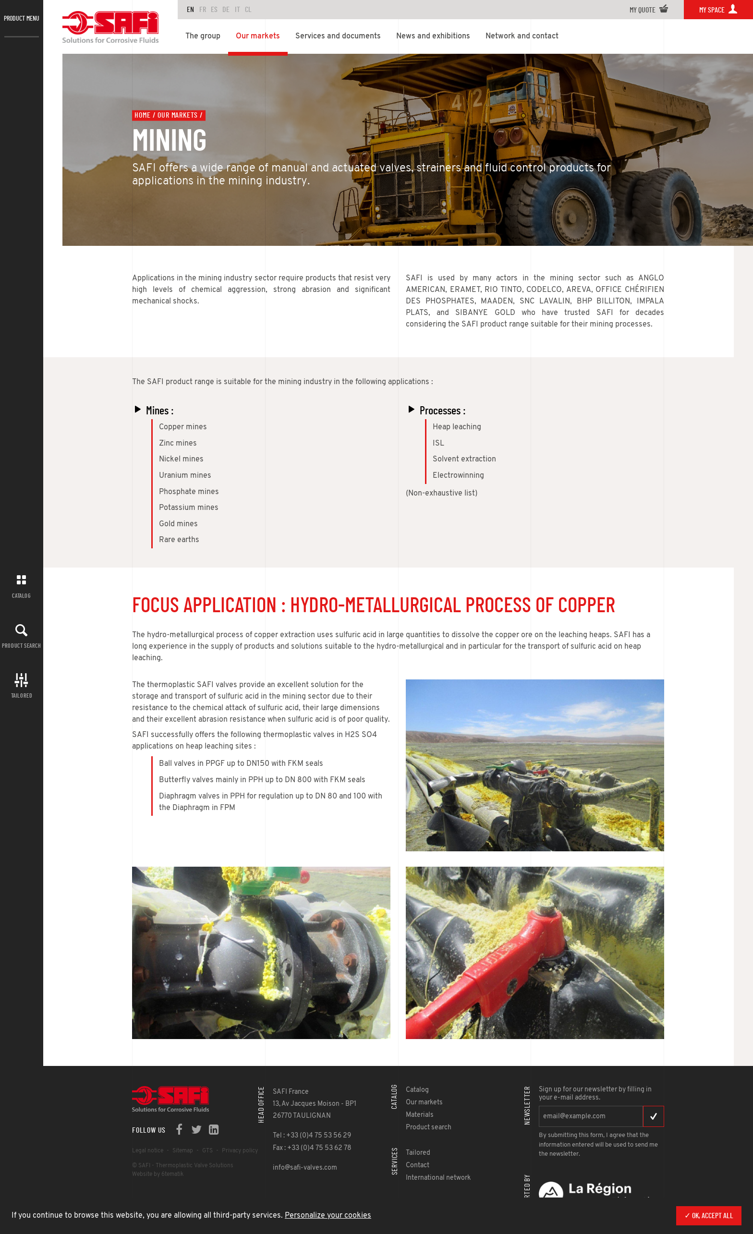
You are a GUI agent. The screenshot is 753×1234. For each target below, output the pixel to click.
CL (248, 9)
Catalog (21, 596)
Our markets (178, 115)
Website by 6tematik (157, 1174)
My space (718, 10)
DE (226, 9)
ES (214, 9)
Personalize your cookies (328, 1216)
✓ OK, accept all (708, 1216)
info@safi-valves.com (305, 1168)
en (190, 9)
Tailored (22, 696)
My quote (649, 10)
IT (237, 9)
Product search (21, 646)
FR (202, 9)
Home (142, 115)
